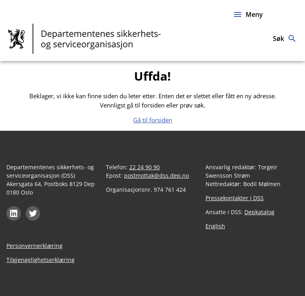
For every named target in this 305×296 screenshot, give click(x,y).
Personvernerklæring (34, 245)
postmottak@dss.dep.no (156, 175)
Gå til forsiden (152, 120)
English (215, 226)
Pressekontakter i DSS (234, 198)
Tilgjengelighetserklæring (40, 260)
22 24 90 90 (144, 167)
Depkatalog (259, 212)
